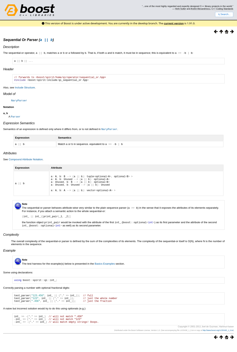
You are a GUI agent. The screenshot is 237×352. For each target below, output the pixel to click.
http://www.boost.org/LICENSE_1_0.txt (218, 339)
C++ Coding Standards (222, 9)
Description (11, 47)
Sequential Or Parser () (28, 40)
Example (9, 255)
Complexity (11, 239)
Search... (224, 14)
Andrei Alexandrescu (200, 9)
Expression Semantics (19, 125)
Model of (9, 96)
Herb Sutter (180, 9)
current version (174, 23)
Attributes (10, 155)
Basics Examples (105, 268)
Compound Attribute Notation (26, 161)
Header (8, 70)
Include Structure (25, 89)
